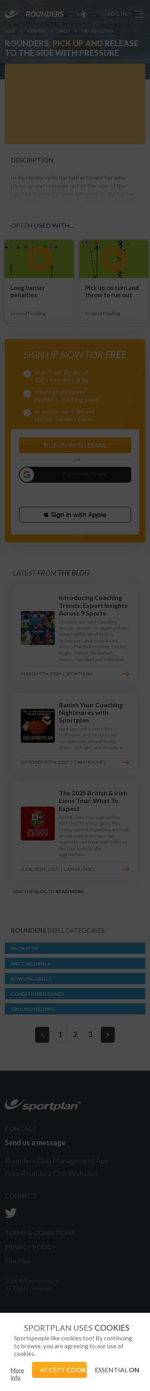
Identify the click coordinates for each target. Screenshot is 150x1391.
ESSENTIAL (117, 1369)
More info (17, 1374)
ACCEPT (63, 1369)
